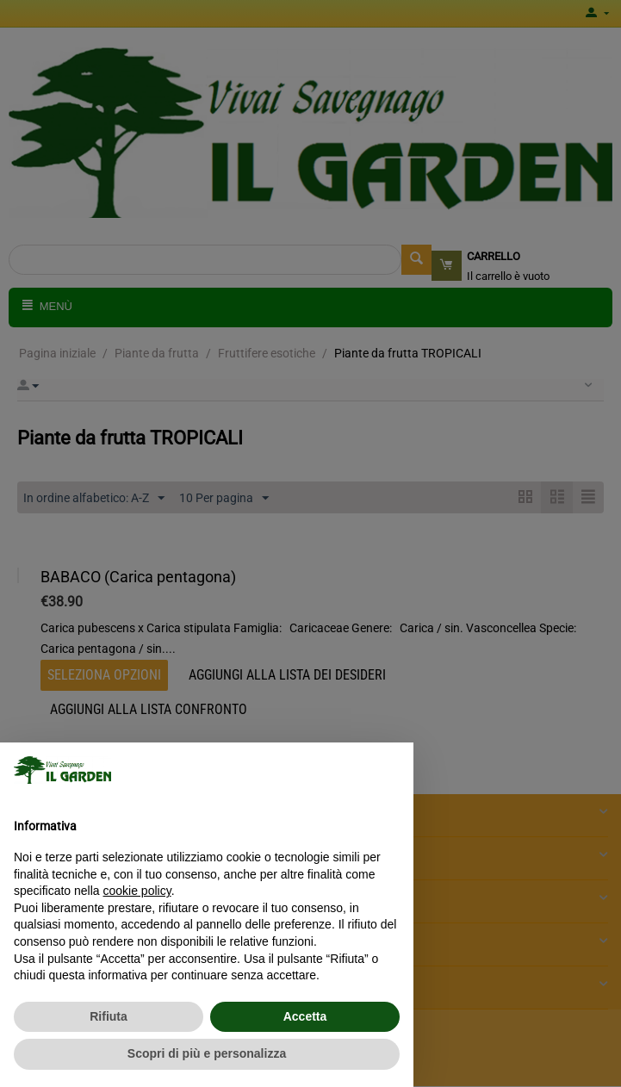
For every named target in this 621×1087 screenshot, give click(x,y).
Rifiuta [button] (108, 1016)
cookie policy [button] (137, 891)
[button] (391, 770)
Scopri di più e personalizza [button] (206, 1053)
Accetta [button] (305, 1016)
